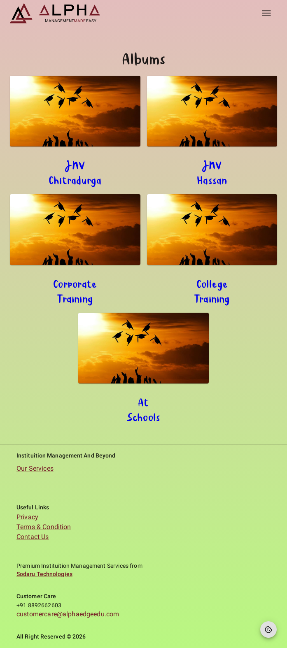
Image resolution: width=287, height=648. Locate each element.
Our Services (35, 468)
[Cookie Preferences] (268, 629)
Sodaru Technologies (44, 574)
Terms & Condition (43, 527)
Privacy (27, 517)
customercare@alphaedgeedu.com (67, 614)
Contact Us (32, 537)
